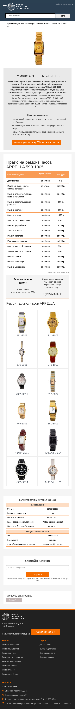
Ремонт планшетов (10, 649)
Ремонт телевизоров (11, 661)
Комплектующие (47, 657)
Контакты (6, 682)
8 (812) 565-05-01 (53, 294)
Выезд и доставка (48, 649)
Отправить (37, 574)
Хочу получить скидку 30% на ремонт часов (36, 142)
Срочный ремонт (47, 653)
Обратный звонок (45, 632)
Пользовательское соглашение (16, 634)
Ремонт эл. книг (9, 653)
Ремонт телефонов (10, 644)
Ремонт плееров (9, 665)
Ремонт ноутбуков (10, 674)
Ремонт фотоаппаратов (12, 657)
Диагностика (45, 644)
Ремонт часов (8, 670)
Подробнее (14, 600)
